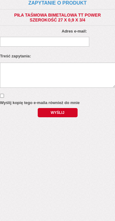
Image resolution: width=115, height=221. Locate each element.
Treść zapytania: (15, 56)
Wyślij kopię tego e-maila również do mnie (40, 102)
